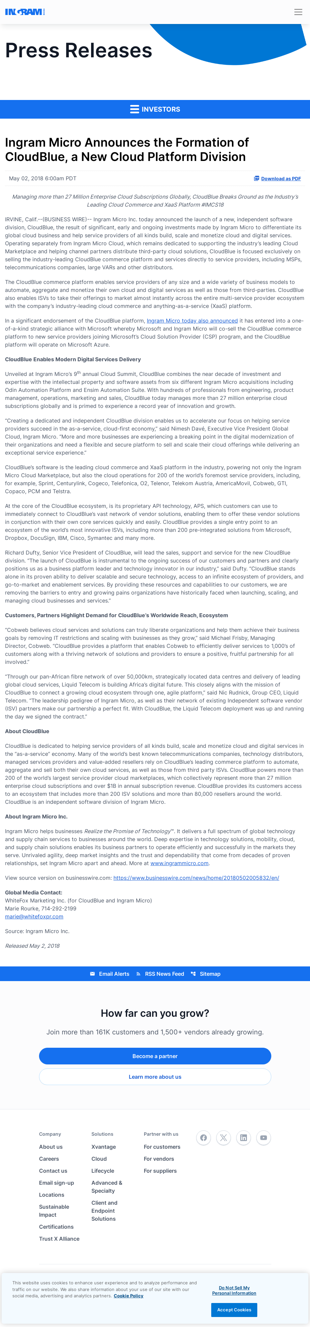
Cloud (99, 1158)
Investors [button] (155, 108)
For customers (162, 1146)
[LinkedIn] (243, 1138)
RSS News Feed (160, 973)
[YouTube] (263, 1138)
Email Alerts (109, 973)
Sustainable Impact (54, 1210)
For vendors (159, 1158)
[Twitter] (223, 1138)
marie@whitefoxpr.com (34, 916)
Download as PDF (277, 178)
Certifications (56, 1226)
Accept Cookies (234, 1309)
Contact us (53, 1170)
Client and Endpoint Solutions (104, 1210)
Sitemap (206, 973)
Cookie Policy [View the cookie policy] (128, 1295)
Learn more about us (155, 1076)
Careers (49, 1158)
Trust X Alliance (59, 1238)
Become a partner (155, 1056)
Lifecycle (102, 1170)
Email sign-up (56, 1182)
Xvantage (103, 1146)
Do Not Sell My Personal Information (234, 1290)
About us (51, 1146)
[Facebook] (203, 1138)
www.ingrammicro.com (179, 863)
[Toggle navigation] (298, 12)
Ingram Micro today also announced (192, 320)
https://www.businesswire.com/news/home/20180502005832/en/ (196, 877)
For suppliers (160, 1170)
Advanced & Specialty (106, 1186)
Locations (51, 1194)
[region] (155, 1298)
